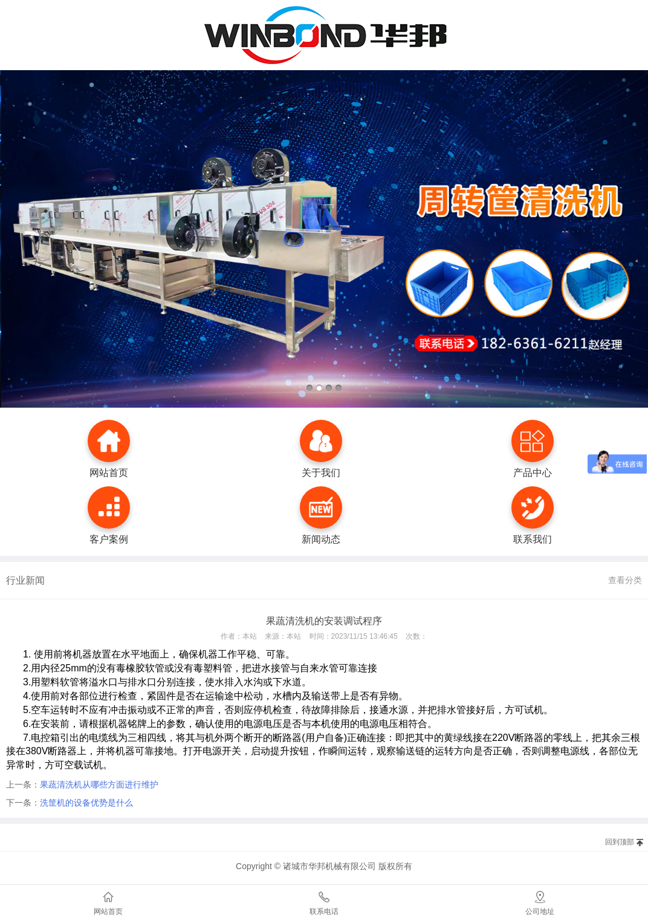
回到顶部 (619, 842)
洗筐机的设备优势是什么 (86, 802)
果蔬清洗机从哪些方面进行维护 (99, 784)
